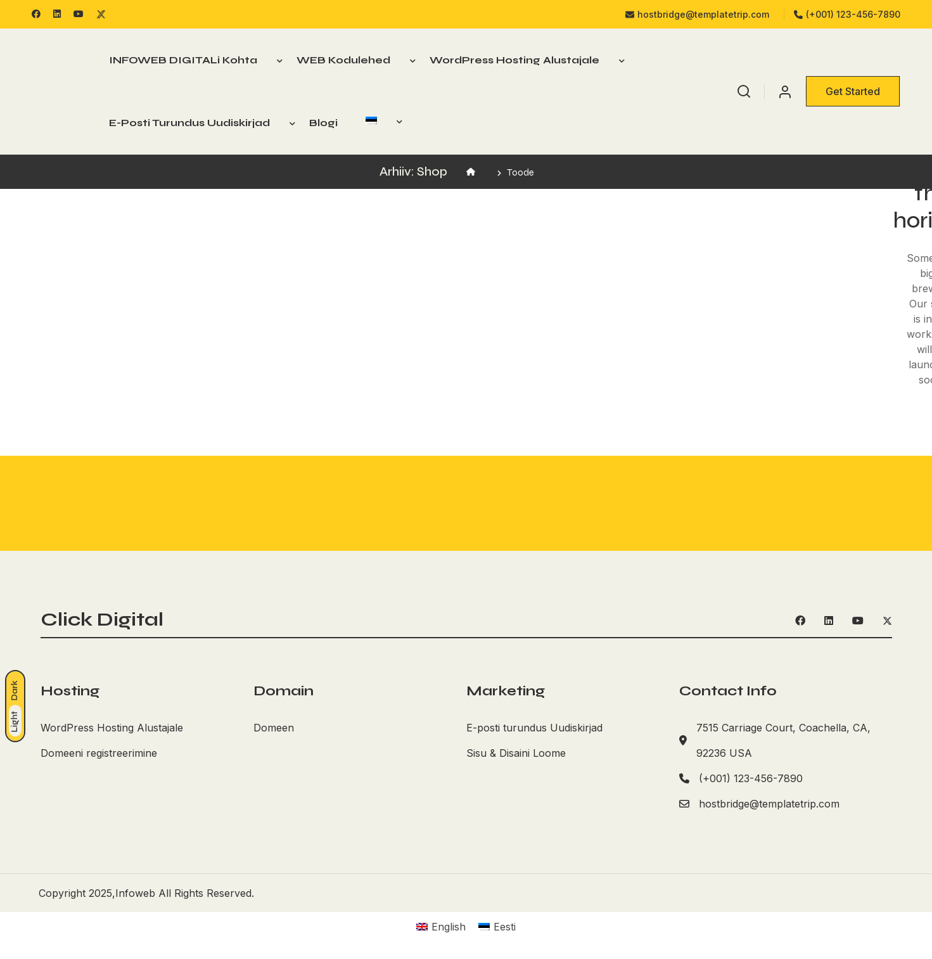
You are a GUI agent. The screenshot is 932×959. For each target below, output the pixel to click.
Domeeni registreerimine (99, 752)
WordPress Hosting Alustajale (514, 60)
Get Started (853, 91)
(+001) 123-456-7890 (847, 14)
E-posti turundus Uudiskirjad (189, 123)
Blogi (323, 123)
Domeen (273, 727)
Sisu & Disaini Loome (516, 752)
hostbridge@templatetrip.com (697, 14)
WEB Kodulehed (343, 60)
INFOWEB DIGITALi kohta (183, 60)
